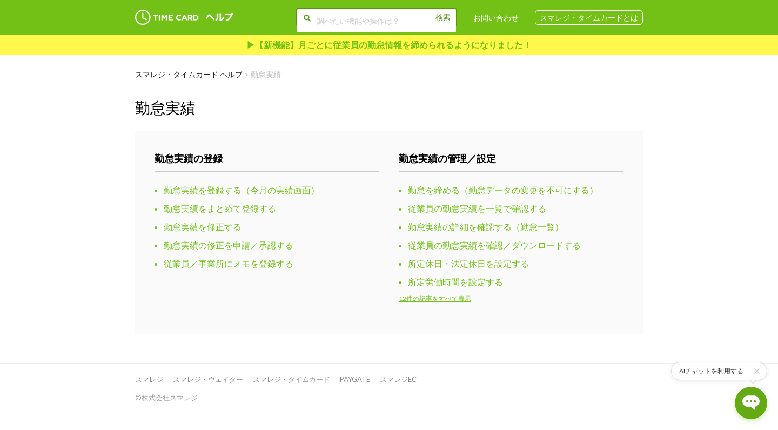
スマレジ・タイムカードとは (589, 17)
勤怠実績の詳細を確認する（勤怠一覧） (486, 226)
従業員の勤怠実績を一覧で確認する (477, 208)
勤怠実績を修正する (203, 226)
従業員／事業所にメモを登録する (228, 263)
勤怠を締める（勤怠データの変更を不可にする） (503, 190)
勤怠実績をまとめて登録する (220, 208)
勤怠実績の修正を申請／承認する (228, 245)
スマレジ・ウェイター (208, 379)
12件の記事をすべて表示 (435, 298)
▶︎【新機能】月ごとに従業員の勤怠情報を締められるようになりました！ (389, 44)
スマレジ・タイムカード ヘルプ (189, 74)
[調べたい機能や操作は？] (376, 20)
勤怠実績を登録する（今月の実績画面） (241, 190)
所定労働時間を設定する (455, 282)
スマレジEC (398, 379)
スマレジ (149, 379)
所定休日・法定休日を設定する (468, 263)
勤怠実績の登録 (189, 158)
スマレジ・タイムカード (291, 379)
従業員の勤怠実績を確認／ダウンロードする (494, 245)
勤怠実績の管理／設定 (447, 158)
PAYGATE (355, 379)
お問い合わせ (496, 17)
